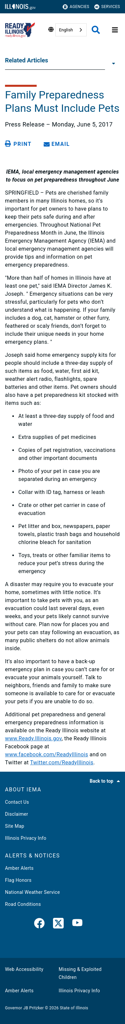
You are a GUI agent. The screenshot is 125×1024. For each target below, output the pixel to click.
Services (107, 6)
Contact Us (17, 802)
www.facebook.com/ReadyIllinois (46, 754)
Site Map (14, 826)
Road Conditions (23, 904)
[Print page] (19, 144)
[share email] (58, 144)
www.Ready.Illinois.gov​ (33, 738)
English (66, 29)
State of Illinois (74, 1008)
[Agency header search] (96, 30)
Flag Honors (18, 880)
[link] (39, 924)
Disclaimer (16, 814)
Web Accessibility (24, 969)
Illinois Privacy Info (25, 838)
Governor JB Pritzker (24, 1008)
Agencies (76, 6)
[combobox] (71, 29)
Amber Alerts (19, 868)
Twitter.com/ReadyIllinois (61, 762)
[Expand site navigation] (115, 30)
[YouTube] (77, 924)
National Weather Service (32, 892)
